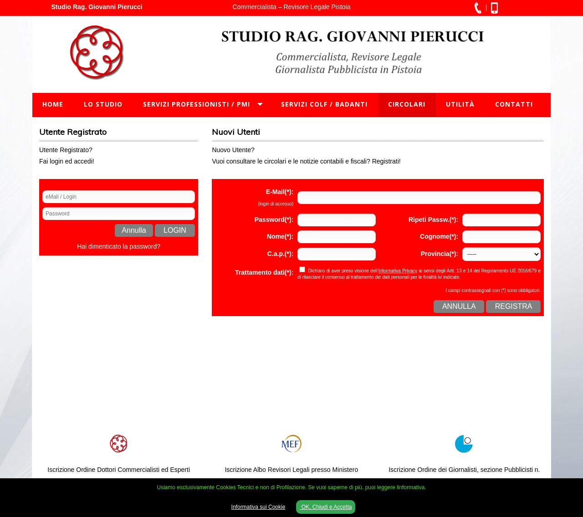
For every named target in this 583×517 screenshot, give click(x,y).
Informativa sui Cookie (258, 507)
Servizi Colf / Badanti (324, 104)
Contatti (514, 104)
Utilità (460, 104)
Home (52, 104)
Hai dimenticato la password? (118, 246)
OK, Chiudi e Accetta (326, 507)
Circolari (406, 104)
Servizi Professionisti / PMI (196, 104)
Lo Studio (103, 104)
